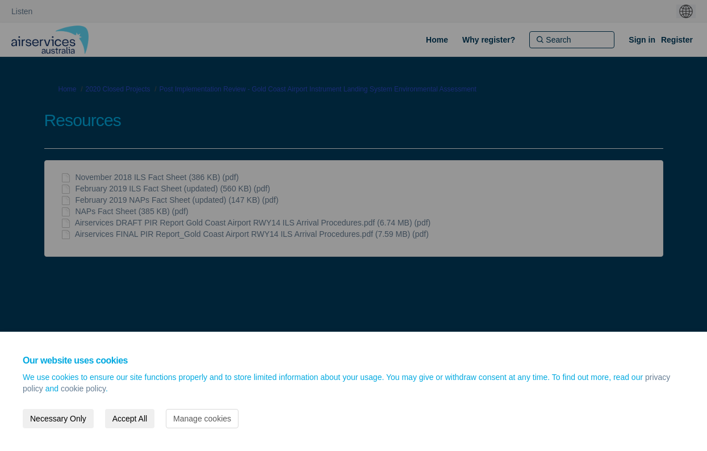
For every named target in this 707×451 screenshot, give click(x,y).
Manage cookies (202, 418)
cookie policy (83, 388)
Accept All (129, 418)
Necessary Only (58, 418)
